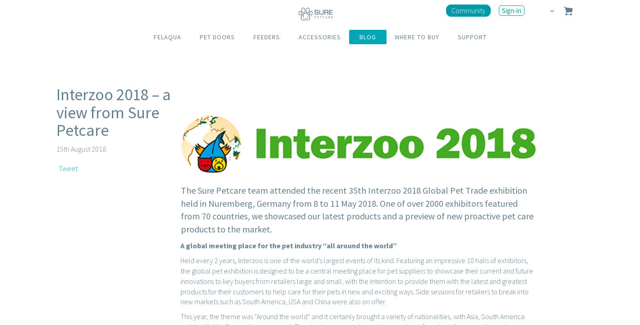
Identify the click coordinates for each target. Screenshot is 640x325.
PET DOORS (217, 37)
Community (468, 10)
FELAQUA (167, 37)
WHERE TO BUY (417, 37)
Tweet (68, 168)
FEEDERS (266, 37)
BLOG (367, 37)
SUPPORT (472, 37)
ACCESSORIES (320, 37)
